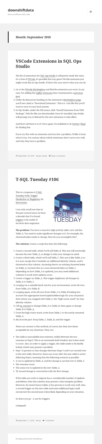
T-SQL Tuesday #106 (37, 179)
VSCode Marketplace (35, 89)
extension (48, 92)
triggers (19, 219)
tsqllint (39, 92)
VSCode (31, 79)
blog (83, 123)
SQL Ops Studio (47, 75)
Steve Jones (21, 202)
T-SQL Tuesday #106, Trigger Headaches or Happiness (29, 195)
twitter (76, 123)
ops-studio (42, 156)
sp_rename (25, 305)
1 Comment (49, 420)
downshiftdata (21, 10)
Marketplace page (72, 99)
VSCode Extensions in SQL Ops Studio (49, 63)
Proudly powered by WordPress (29, 439)
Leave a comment (58, 156)
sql (39, 420)
